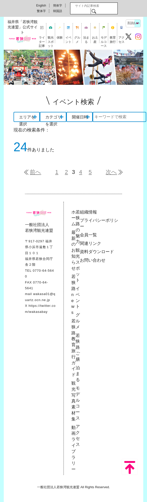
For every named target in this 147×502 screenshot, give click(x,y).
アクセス (121, 39)
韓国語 (57, 11)
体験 (60, 37)
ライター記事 (42, 39)
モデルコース (104, 39)
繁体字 (41, 11)
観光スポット (51, 39)
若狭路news (73, 294)
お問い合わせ (92, 260)
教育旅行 (113, 39)
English (41, 5)
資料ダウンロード (97, 251)
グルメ (77, 39)
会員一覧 (88, 235)
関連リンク (90, 243)
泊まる (86, 39)
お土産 (95, 39)
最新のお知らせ (73, 250)
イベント (68, 39)
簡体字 (57, 5)
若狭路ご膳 (78, 347)
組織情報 (88, 212)
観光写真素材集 (73, 401)
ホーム (73, 218)
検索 (94, 11)
